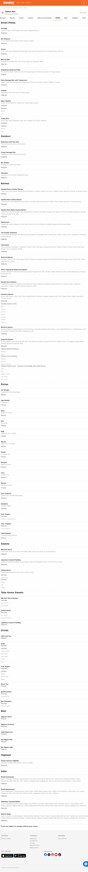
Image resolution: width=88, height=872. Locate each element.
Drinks (58, 18)
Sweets (30, 18)
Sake (84, 18)
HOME (3, 7)
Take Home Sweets (44, 18)
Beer (66, 18)
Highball (75, 18)
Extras (21, 18)
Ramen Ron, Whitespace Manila (14, 7)
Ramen (12, 18)
